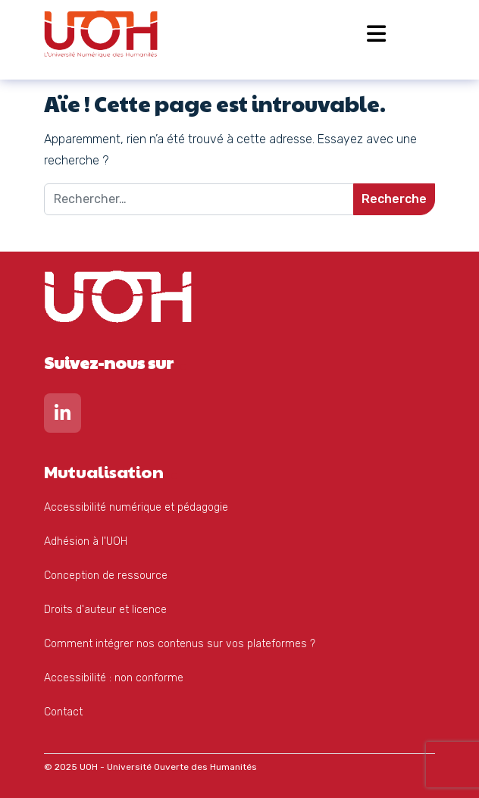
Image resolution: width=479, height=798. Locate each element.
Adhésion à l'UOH (85, 541)
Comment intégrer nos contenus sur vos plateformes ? (179, 643)
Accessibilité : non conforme (113, 677)
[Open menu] (376, 33)
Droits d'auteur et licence (105, 609)
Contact (63, 712)
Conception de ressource (105, 575)
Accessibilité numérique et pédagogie (136, 507)
